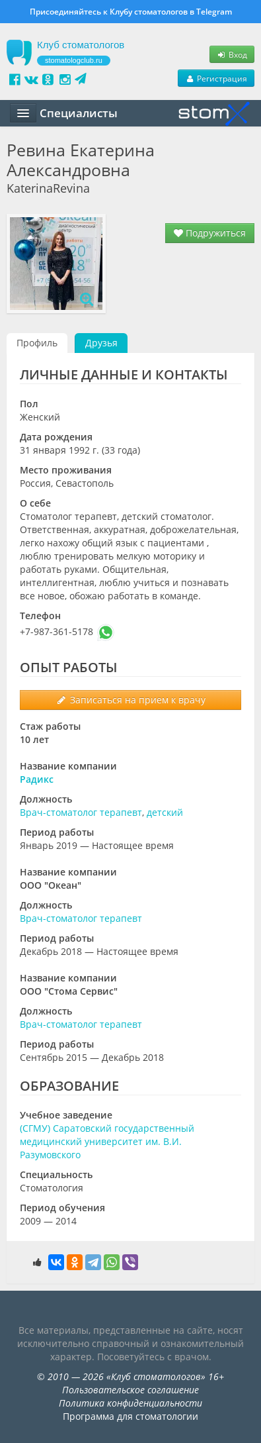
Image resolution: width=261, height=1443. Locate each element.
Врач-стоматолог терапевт (81, 812)
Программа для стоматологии (130, 1416)
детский (165, 812)
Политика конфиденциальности (130, 1403)
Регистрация (216, 78)
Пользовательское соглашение (130, 1389)
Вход (232, 54)
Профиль (37, 342)
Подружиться (210, 232)
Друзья (101, 342)
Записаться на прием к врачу (130, 699)
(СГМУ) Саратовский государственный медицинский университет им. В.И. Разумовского (107, 1141)
